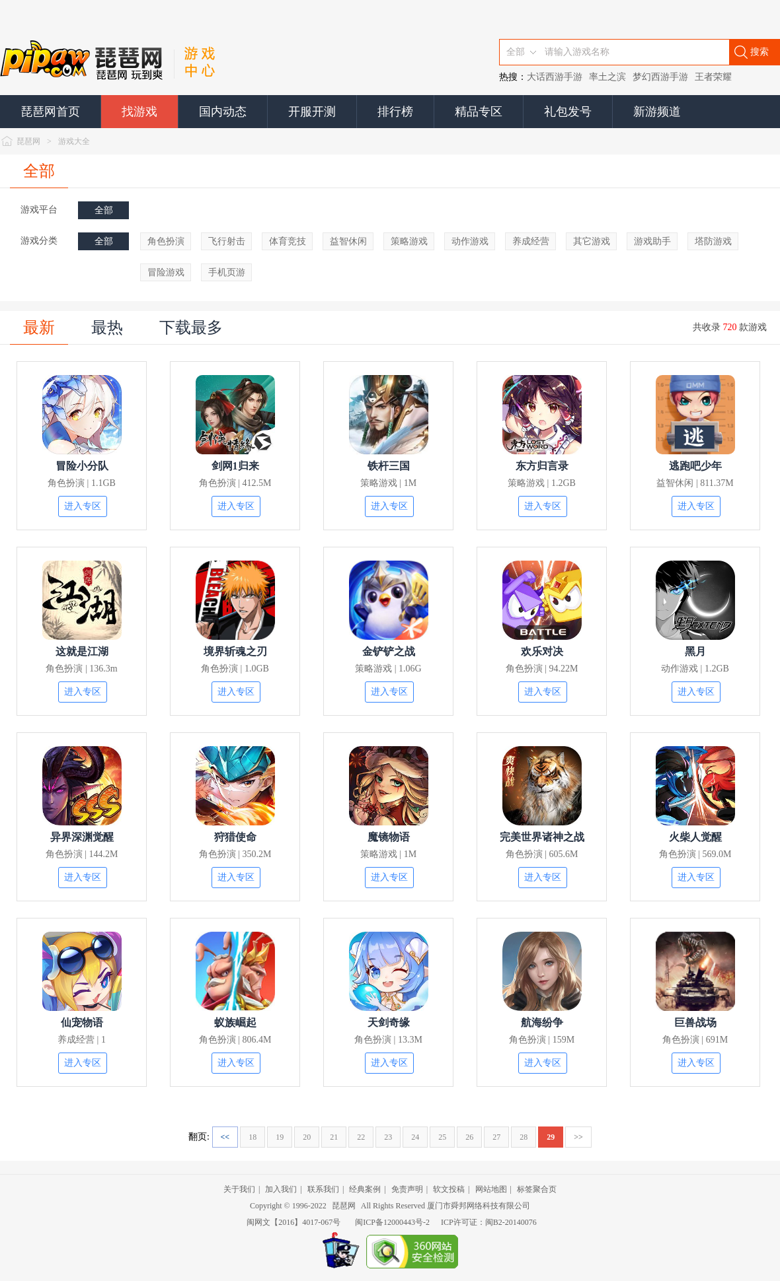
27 (496, 1137)
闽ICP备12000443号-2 (392, 1222)
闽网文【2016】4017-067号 (293, 1222)
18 (252, 1137)
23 (388, 1137)
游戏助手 (652, 241)
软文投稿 (449, 1189)
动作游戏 (469, 241)
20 (307, 1137)
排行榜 (395, 111)
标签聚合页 (537, 1189)
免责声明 (407, 1189)
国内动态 (223, 111)
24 (415, 1137)
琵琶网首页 (50, 111)
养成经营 (530, 241)
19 (280, 1137)
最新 (39, 327)
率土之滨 (607, 77)
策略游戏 (409, 241)
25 (442, 1137)
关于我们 (239, 1189)
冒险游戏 (165, 272)
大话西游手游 (554, 77)
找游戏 (139, 111)
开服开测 (312, 111)
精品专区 (478, 111)
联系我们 (323, 1189)
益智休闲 (348, 241)
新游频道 (657, 111)
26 (469, 1137)
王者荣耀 (713, 77)
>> (578, 1137)
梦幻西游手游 (660, 77)
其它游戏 (591, 241)
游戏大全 (74, 141)
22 (361, 1137)
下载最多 (191, 327)
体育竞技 (287, 241)
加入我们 (281, 1189)
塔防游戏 (713, 241)
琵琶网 (28, 141)
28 (523, 1137)
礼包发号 (568, 111)
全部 (39, 171)
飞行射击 (226, 241)
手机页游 (226, 272)
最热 (107, 327)
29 (551, 1137)
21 (334, 1137)
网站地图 (491, 1189)
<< (225, 1137)
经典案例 (365, 1189)
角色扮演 (165, 241)
